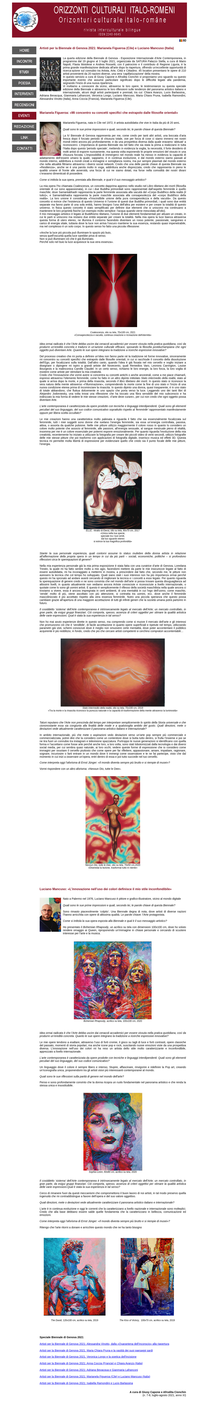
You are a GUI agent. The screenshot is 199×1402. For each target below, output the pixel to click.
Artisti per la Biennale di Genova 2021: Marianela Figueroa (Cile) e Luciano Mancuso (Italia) (95, 1376)
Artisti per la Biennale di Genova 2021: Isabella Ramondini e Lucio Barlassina (86, 1383)
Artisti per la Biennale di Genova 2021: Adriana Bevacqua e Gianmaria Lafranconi (89, 1369)
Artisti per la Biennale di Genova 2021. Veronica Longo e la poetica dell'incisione (88, 1356)
